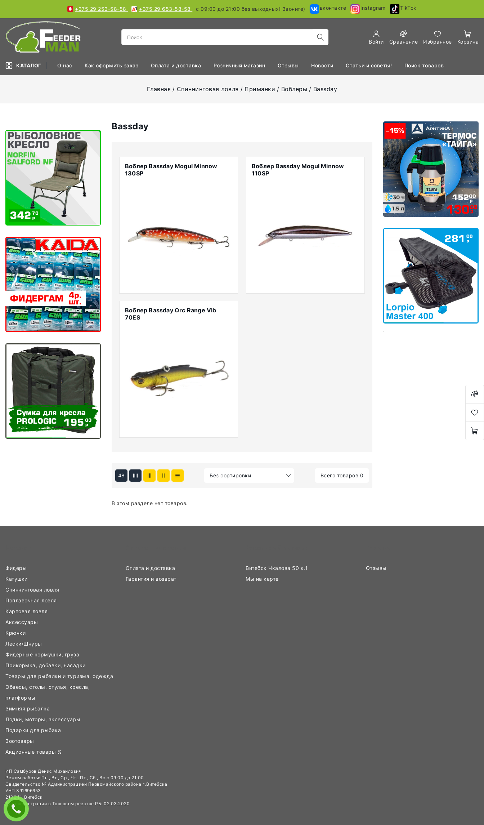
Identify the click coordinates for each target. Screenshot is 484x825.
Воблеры (294, 89)
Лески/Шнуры (24, 644)
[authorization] (376, 37)
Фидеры (16, 568)
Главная (159, 89)
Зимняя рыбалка (28, 708)
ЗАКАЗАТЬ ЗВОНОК (18, 808)
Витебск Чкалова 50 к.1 (277, 568)
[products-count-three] (149, 475)
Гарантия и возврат (152, 579)
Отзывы (289, 65)
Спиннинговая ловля (208, 89)
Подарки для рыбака (34, 730)
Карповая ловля (27, 611)
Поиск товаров (424, 65)
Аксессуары (22, 622)
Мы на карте (263, 579)
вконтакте (327, 9)
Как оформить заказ (112, 65)
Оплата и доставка (151, 568)
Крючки (16, 633)
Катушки (17, 579)
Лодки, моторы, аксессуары (44, 719)
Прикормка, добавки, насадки (46, 665)
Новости (323, 65)
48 (121, 475)
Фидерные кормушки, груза (43, 654)
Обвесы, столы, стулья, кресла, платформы (47, 692)
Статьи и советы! (370, 65)
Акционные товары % (34, 752)
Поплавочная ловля (31, 600)
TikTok (403, 9)
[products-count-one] (177, 475)
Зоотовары (20, 741)
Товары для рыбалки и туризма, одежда (60, 676)
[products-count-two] (163, 475)
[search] (320, 37)
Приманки (260, 89)
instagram (368, 9)
